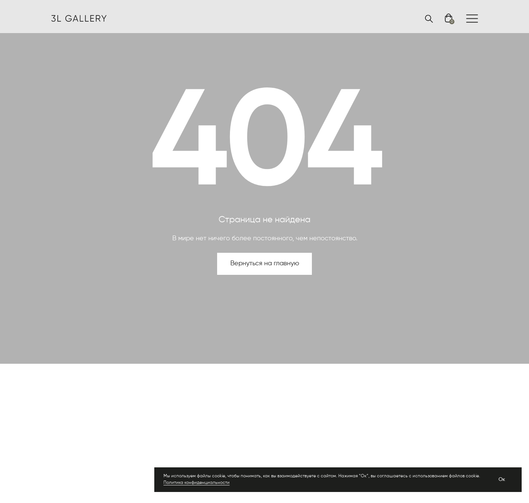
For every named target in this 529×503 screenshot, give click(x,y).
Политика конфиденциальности (196, 483)
